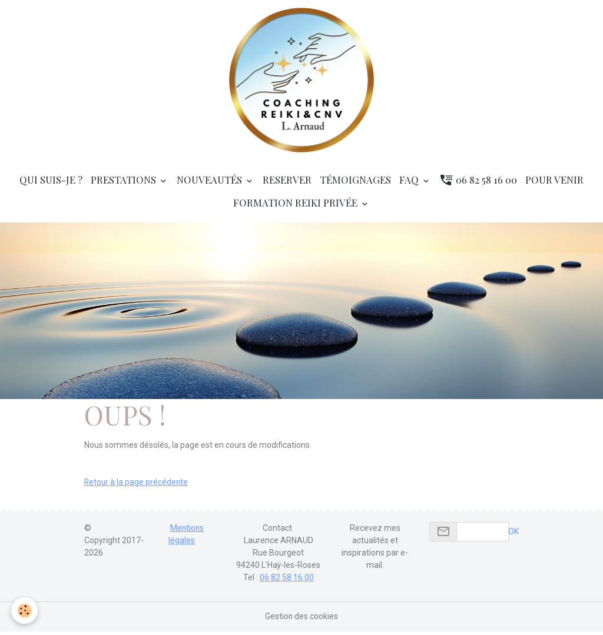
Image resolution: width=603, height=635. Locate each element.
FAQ (410, 183)
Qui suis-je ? (50, 183)
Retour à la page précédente (137, 485)
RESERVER (287, 183)
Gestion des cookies (302, 619)
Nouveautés (210, 183)
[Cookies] (25, 610)
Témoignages (355, 183)
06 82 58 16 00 (478, 183)
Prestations (124, 183)
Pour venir (554, 183)
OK (513, 535)
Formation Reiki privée (296, 206)
